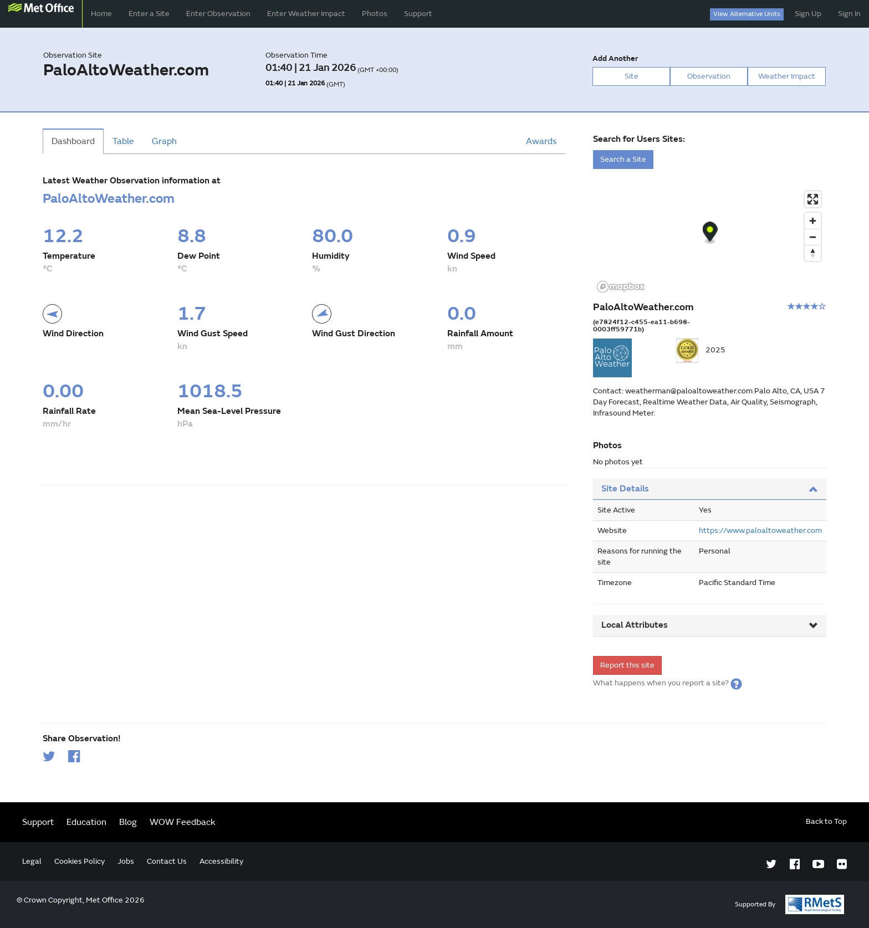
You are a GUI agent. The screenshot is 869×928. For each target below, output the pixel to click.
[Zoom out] (813, 237)
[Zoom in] (813, 221)
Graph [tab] (164, 141)
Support (418, 13)
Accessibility (221, 861)
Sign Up (808, 13)
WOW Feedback (183, 822)
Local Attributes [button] (709, 624)
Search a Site (623, 159)
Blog (128, 822)
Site (631, 76)
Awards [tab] (541, 141)
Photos (374, 13)
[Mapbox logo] (620, 286)
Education (86, 822)
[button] (736, 683)
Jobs (125, 861)
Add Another (615, 58)
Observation (708, 76)
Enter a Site (149, 13)
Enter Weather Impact (306, 13)
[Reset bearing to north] (813, 253)
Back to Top (826, 821)
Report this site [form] (627, 665)
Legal (32, 861)
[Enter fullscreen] (813, 199)
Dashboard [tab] (73, 141)
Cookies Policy (79, 861)
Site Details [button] (709, 488)
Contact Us (167, 861)
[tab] (709, 489)
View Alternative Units (746, 14)
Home (101, 13)
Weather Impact (786, 76)
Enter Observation (218, 13)
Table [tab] (123, 141)
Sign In (849, 13)
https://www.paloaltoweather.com (760, 530)
